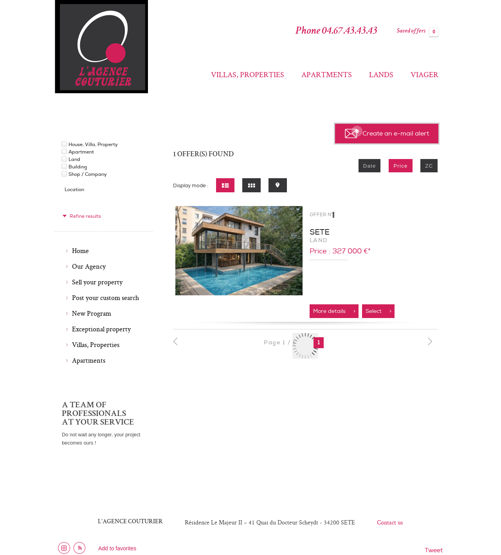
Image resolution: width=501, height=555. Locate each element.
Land (74, 159)
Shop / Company (87, 174)
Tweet (434, 550)
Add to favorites (117, 548)
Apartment (81, 152)
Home (80, 250)
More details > (334, 311)
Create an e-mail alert (386, 132)
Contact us (390, 522)
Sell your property (97, 282)
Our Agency (89, 266)
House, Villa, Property (93, 144)
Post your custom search (105, 297)
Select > (378, 311)
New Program (91, 313)
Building (77, 167)
